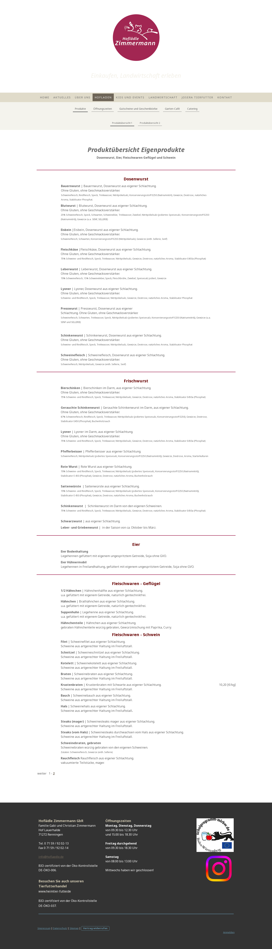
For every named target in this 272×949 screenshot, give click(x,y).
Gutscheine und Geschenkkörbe (138, 108)
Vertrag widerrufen (95, 928)
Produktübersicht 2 (150, 123)
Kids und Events (130, 97)
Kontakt (224, 97)
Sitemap (74, 928)
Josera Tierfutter (197, 97)
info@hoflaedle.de (51, 857)
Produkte (80, 108)
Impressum (44, 928)
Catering (192, 108)
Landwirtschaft (163, 97)
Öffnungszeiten (102, 108)
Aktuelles (62, 97)
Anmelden (229, 932)
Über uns (83, 97)
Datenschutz (60, 928)
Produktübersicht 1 (122, 123)
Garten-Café (172, 108)
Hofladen (103, 97)
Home (44, 97)
